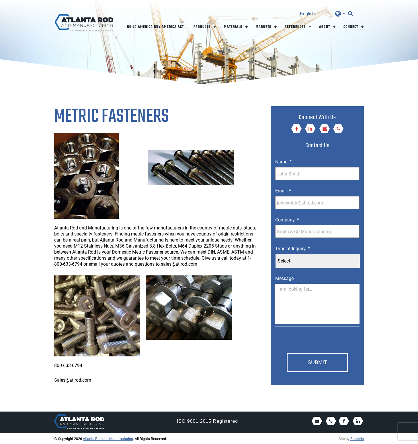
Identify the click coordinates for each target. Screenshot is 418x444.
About (324, 27)
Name (283, 162)
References (295, 27)
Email (283, 191)
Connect (350, 27)
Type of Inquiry (292, 248)
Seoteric (357, 438)
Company (287, 220)
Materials (233, 27)
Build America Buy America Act (155, 27)
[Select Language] (323, 13)
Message (284, 278)
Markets (263, 27)
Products (202, 27)
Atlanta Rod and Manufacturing (108, 438)
